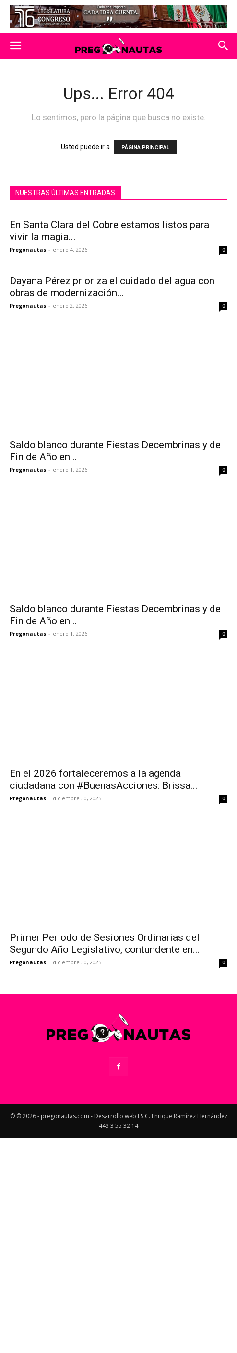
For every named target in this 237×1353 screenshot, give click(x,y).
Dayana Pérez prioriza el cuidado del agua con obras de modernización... (112, 394)
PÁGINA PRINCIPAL (145, 147)
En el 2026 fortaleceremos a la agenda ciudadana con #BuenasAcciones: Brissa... (104, 887)
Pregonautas (28, 249)
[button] (15, 46)
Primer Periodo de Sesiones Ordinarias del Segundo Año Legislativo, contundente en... (105, 1051)
